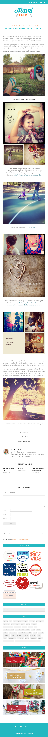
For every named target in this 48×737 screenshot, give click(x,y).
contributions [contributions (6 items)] (15, 624)
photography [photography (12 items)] (12, 638)
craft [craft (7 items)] (22, 624)
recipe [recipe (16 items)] (27, 638)
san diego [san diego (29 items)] (33, 638)
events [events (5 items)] (38, 629)
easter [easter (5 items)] (27, 629)
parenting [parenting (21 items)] (33, 635)
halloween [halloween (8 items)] (22, 632)
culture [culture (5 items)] (34, 624)
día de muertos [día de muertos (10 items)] (20, 629)
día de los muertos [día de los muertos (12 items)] (9, 629)
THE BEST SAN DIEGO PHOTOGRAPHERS (20, 539)
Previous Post (9, 481)
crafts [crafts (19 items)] (28, 624)
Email (5, 514)
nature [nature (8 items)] (19, 635)
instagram (13, 25)
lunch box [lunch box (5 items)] (6, 635)
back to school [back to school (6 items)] (18, 621)
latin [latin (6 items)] (35, 632)
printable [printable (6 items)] (20, 638)
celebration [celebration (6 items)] (39, 621)
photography (22, 25)
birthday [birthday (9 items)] (31, 621)
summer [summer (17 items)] (6, 641)
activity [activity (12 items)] (6, 621)
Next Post (40, 481)
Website (5, 518)
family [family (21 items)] (5, 632)
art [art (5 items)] (11, 621)
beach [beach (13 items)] (25, 621)
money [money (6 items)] (13, 635)
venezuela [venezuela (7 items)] (37, 641)
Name (5, 510)
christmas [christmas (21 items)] (6, 624)
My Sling (20, 468)
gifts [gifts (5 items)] (15, 632)
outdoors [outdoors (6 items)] (25, 635)
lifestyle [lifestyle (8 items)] (41, 632)
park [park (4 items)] (39, 635)
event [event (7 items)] (33, 629)
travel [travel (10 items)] (12, 641)
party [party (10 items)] (5, 638)
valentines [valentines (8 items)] (29, 641)
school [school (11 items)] (40, 638)
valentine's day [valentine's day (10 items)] (20, 641)
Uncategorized (33, 25)
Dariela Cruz (25, 441)
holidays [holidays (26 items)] (29, 632)
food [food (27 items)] (10, 632)
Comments (24, 432)
